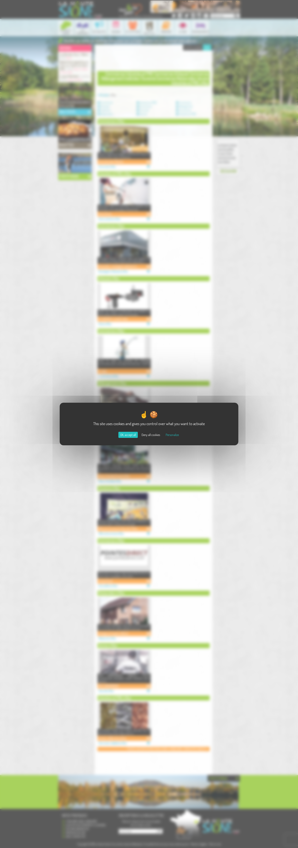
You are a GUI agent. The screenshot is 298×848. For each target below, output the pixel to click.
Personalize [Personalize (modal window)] (172, 435)
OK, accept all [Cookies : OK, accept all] (128, 435)
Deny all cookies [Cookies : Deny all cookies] (151, 435)
